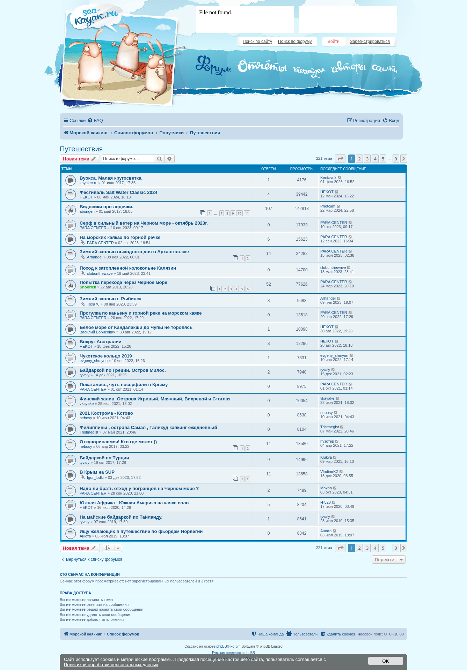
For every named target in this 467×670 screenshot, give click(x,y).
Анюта (85, 536)
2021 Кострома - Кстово (106, 413)
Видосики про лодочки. (106, 206)
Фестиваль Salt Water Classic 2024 (119, 192)
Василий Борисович (97, 332)
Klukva (326, 457)
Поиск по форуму (295, 41)
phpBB (222, 646)
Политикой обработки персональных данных (111, 664)
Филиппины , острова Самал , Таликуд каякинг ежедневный (148, 427)
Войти (334, 41)
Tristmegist (89, 432)
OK (385, 661)
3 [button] (367, 159)
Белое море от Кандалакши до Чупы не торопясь (136, 327)
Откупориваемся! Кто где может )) (118, 441)
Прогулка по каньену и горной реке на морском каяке (141, 313)
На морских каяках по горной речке (120, 237)
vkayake (87, 403)
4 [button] (375, 159)
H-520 (325, 502)
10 (239, 213)
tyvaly (84, 375)
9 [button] (396, 159)
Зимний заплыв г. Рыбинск (110, 298)
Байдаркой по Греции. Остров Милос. (123, 370)
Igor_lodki (95, 477)
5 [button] (383, 159)
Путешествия (81, 149)
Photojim (327, 206)
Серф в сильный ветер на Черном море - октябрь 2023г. (144, 223)
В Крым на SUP (97, 472)
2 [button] (359, 159)
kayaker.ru (88, 183)
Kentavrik (328, 177)
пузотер (327, 441)
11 (247, 213)
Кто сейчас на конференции (90, 574)
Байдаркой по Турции (104, 457)
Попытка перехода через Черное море (123, 282)
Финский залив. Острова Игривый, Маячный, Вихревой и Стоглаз (155, 398)
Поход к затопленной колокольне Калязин (128, 268)
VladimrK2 (329, 471)
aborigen (87, 211)
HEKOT (86, 197)
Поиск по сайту (257, 41)
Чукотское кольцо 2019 (106, 356)
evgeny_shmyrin (94, 361)
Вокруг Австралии (101, 341)
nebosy (86, 418)
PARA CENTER (93, 228)
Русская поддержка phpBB (233, 653)
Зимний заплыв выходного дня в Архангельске (134, 251)
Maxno (326, 488)
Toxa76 (93, 304)
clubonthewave (99, 273)
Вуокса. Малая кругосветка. (111, 178)
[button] (340, 159)
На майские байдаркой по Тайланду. (121, 517)
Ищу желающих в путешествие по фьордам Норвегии (141, 531)
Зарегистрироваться (370, 41)
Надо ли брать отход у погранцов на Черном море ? (139, 488)
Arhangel (94, 257)
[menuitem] (95, 120)
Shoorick (88, 287)
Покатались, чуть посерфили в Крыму (124, 384)
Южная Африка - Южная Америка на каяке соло (134, 502)
